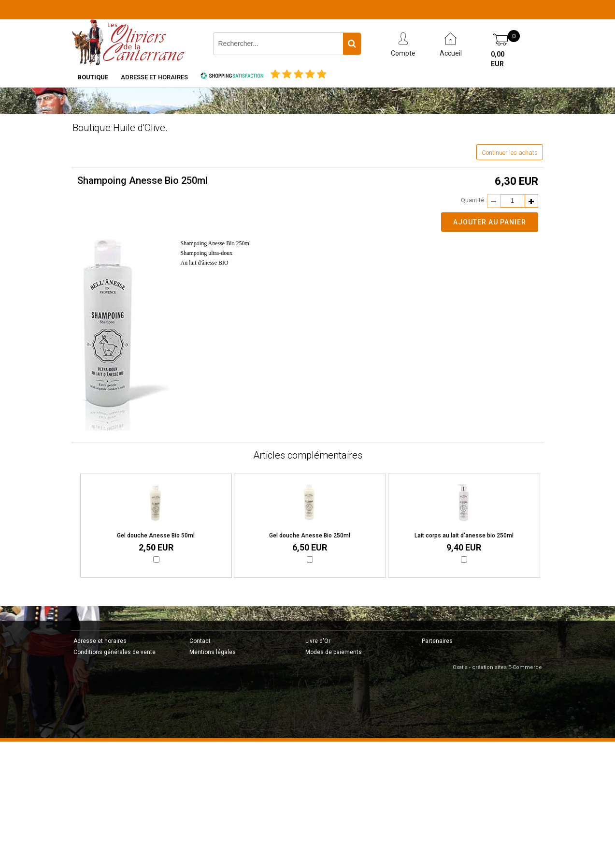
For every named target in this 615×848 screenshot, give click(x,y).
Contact (200, 641)
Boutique (92, 77)
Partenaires (437, 641)
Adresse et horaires (154, 77)
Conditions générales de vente (114, 652)
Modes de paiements (333, 652)
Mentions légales (212, 652)
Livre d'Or (317, 641)
